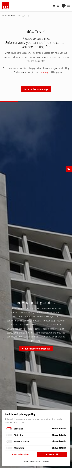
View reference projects (36, 348)
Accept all (52, 454)
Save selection (20, 454)
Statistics (18, 435)
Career (25, 461)
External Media (21, 441)
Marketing (19, 448)
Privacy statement (42, 461)
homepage (44, 72)
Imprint (32, 461)
